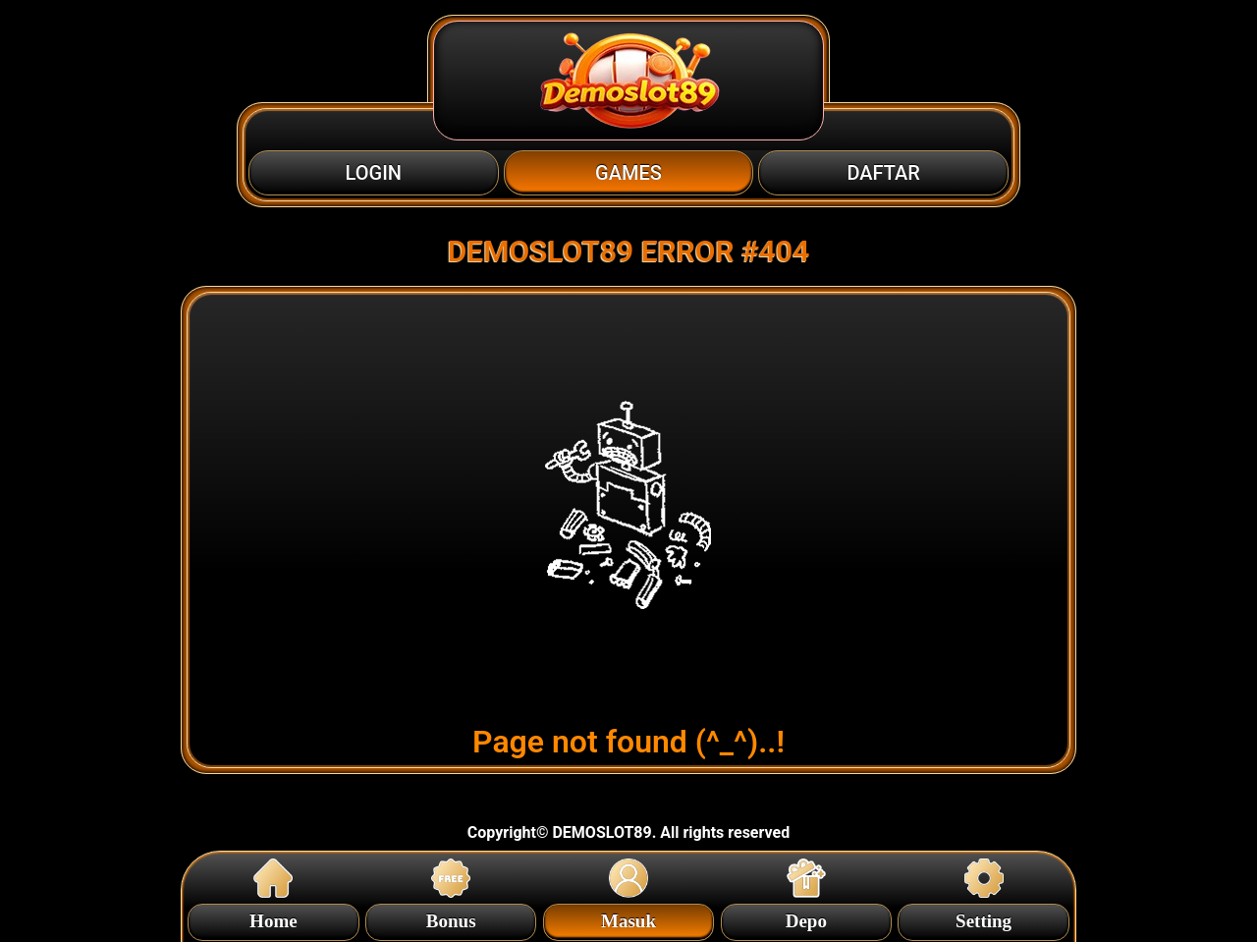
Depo (806, 918)
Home (273, 918)
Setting (983, 918)
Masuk (628, 918)
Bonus (451, 918)
